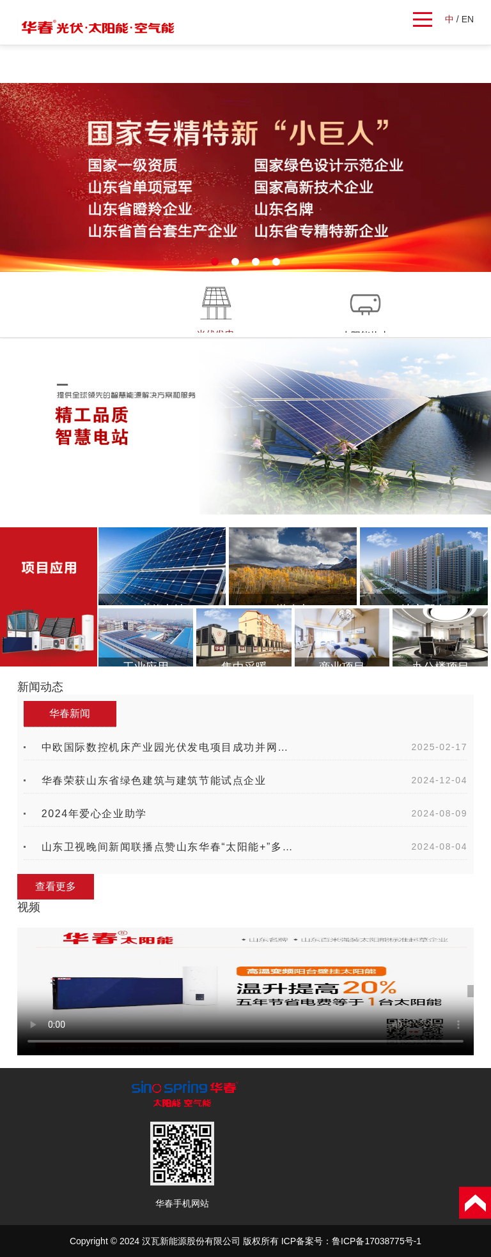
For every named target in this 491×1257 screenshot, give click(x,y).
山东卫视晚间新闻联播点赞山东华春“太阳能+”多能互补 (169, 846)
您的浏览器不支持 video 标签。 (245, 991)
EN (468, 19)
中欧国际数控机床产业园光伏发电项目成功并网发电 (169, 747)
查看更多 (55, 886)
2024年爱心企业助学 (94, 813)
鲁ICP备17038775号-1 (376, 1241)
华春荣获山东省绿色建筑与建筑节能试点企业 (154, 780)
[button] (215, 262)
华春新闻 (69, 713)
